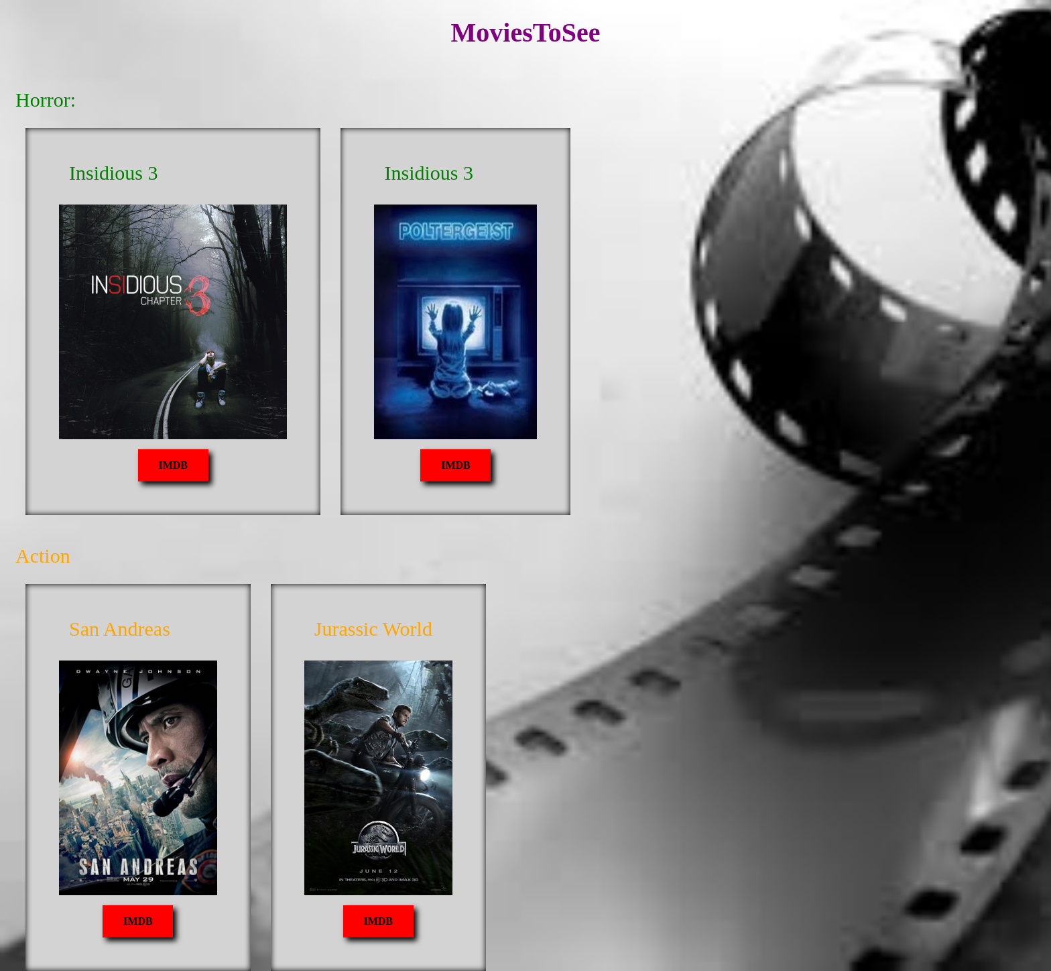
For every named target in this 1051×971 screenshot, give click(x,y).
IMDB (173, 465)
